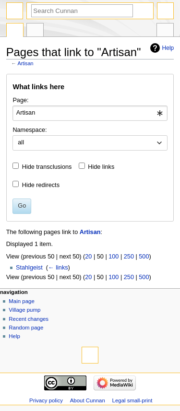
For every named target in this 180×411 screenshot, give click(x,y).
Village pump (24, 310)
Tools (165, 31)
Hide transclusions (47, 167)
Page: (20, 100)
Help (168, 48)
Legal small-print (132, 400)
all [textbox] (21, 142)
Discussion (35, 31)
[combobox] (89, 113)
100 (113, 256)
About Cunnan (87, 400)
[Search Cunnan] (82, 10)
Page (15, 31)
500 (144, 256)
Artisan (25, 63)
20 (88, 256)
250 (129, 256)
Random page (26, 327)
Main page (22, 301)
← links (58, 267)
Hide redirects (41, 185)
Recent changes (28, 319)
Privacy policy (46, 400)
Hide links (101, 167)
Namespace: (29, 130)
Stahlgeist (29, 267)
